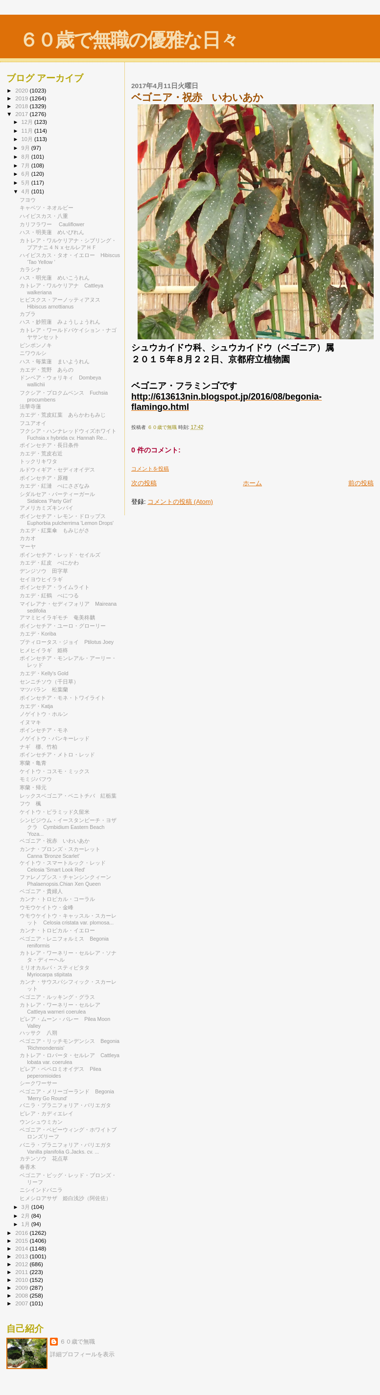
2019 (22, 98)
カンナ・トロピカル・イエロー (60, 930)
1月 (26, 1224)
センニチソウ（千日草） (49, 682)
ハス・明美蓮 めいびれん (52, 232)
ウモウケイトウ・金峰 (46, 907)
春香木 (30, 1167)
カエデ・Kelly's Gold (44, 673)
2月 (26, 1216)
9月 (26, 148)
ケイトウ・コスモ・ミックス (55, 771)
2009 (22, 1287)
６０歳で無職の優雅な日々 (128, 39)
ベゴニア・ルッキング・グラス (60, 997)
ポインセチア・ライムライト (55, 587)
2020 (22, 90)
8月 (26, 157)
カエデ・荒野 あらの (46, 370)
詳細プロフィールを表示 (82, 1354)
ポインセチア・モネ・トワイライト (63, 698)
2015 (22, 1240)
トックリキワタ (38, 461)
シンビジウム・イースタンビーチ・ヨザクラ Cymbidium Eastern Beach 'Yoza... (68, 827)
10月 (28, 139)
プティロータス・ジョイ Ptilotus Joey (67, 642)
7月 (26, 165)
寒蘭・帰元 (33, 787)
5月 (26, 183)
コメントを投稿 (150, 469)
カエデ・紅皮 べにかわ (49, 563)
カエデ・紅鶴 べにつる (49, 595)
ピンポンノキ (36, 345)
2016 (22, 1232)
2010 (22, 1280)
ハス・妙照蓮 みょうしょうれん (60, 322)
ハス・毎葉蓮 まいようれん (55, 361)
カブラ (28, 314)
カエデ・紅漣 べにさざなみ (55, 486)
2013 (22, 1256)
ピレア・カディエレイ (46, 1113)
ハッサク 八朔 (38, 1033)
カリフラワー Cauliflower (52, 224)
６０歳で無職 (77, 1341)
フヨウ (28, 200)
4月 (26, 191)
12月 (28, 122)
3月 (26, 1207)
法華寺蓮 (30, 406)
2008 (22, 1295)
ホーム (252, 483)
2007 (22, 1303)
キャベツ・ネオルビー (49, 208)
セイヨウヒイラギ (41, 579)
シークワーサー (41, 1083)
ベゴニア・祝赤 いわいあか (55, 841)
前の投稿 (361, 483)
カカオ (28, 538)
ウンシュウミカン (41, 1122)
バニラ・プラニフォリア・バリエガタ (65, 1105)
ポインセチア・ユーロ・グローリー (65, 626)
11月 (28, 131)
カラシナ (30, 269)
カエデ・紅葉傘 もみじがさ (55, 530)
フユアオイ (33, 423)
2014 (22, 1248)
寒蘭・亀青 (36, 763)
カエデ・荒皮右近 (41, 453)
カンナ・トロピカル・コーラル (60, 899)
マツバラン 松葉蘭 (44, 689)
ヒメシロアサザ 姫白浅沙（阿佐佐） (65, 1198)
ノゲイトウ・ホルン (46, 714)
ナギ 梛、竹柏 (38, 747)
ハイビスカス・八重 (44, 216)
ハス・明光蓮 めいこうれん (55, 278)
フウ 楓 (30, 803)
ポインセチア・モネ (44, 730)
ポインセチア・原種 (44, 478)
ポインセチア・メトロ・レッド (60, 754)
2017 (22, 114)
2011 (22, 1272)
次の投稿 (144, 483)
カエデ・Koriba (41, 634)
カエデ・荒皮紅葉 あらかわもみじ (63, 415)
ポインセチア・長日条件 (49, 445)
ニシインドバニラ (44, 1190)
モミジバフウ (36, 779)
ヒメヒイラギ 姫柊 (44, 650)
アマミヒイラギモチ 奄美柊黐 (57, 617)
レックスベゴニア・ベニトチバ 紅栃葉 (68, 796)
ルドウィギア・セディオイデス (57, 470)
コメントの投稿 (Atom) (180, 501)
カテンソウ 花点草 (44, 1158)
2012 (22, 1264)
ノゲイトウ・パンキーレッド (57, 738)
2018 (22, 106)
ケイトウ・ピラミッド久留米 (55, 812)
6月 (26, 174)
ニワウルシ (33, 353)
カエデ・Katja (36, 706)
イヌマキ (30, 722)
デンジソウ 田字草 (44, 571)
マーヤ (30, 546)
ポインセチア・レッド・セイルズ (60, 555)
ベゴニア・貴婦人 (41, 891)
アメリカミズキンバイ (46, 508)
